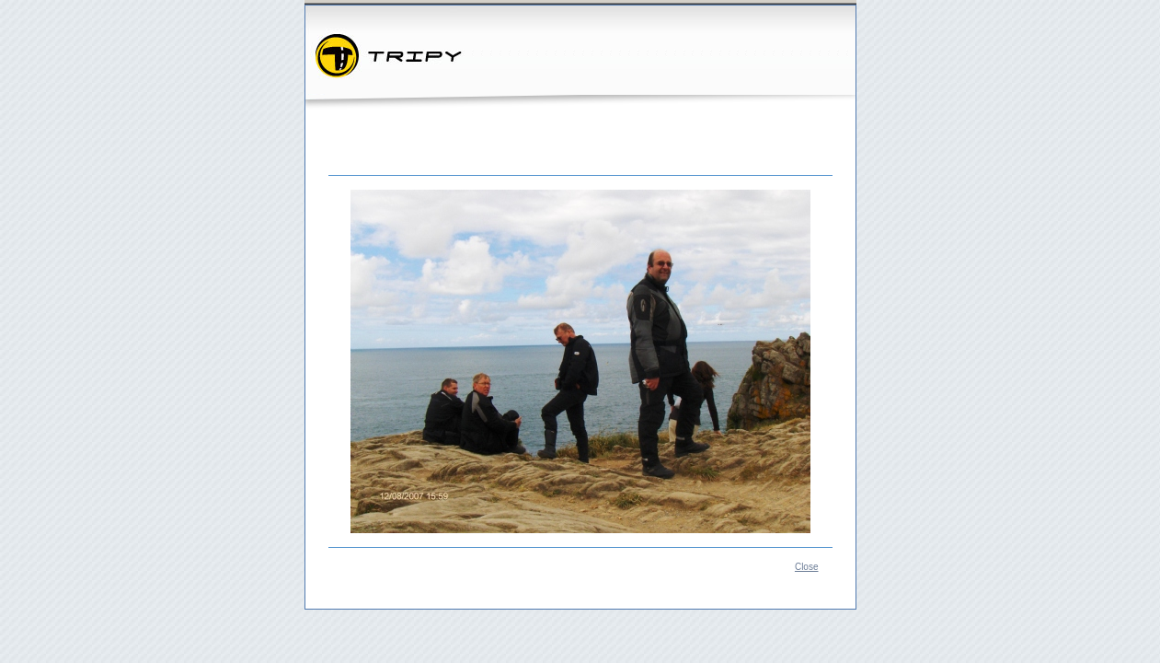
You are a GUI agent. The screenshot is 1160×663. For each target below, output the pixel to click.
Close (807, 567)
